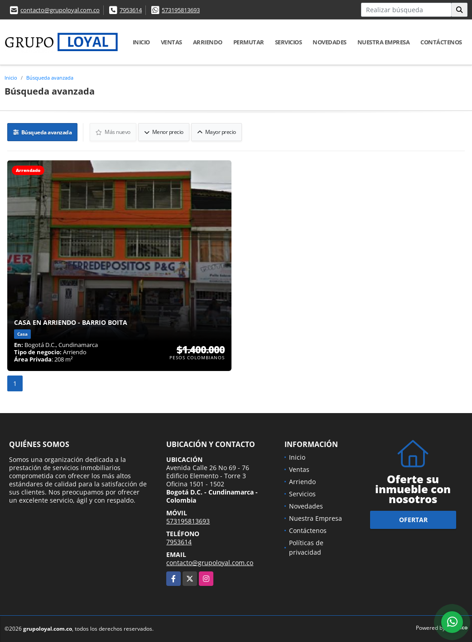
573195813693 (181, 10)
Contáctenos (441, 42)
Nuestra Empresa (383, 42)
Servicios (288, 42)
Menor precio (163, 132)
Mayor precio (216, 132)
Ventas (171, 42)
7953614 (131, 10)
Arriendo (207, 42)
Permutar (248, 42)
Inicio (141, 42)
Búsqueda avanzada (49, 77)
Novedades (330, 42)
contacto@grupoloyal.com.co (60, 10)
